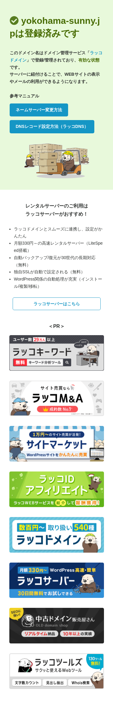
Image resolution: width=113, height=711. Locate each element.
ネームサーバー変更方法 (39, 109)
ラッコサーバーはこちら (56, 303)
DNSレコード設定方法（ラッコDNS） (52, 126)
